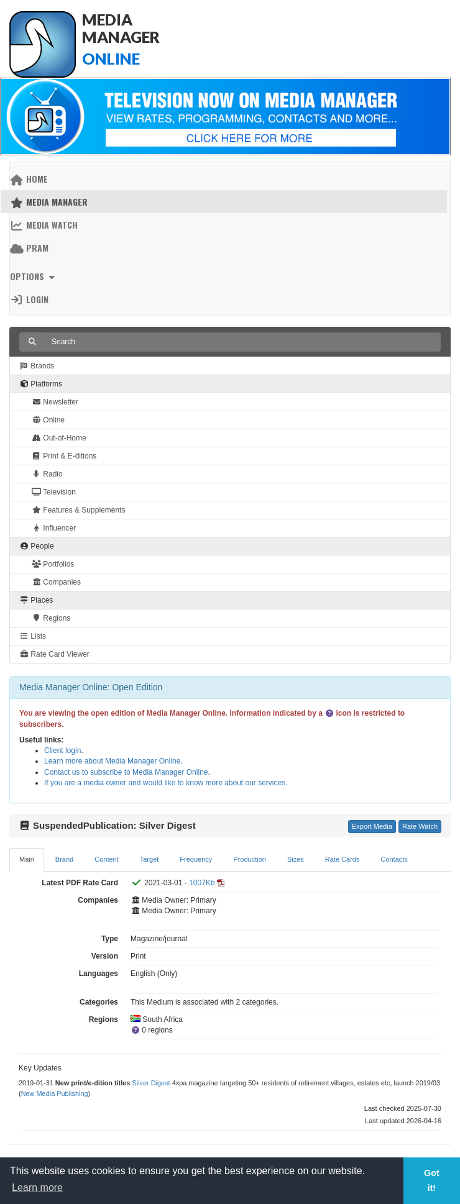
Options (34, 276)
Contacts (393, 859)
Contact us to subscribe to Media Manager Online (126, 772)
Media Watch (44, 224)
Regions (51, 618)
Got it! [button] (431, 1180)
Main (26, 859)
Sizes (295, 859)
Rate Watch (420, 826)
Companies (56, 582)
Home (29, 178)
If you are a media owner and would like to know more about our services (164, 782)
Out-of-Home (59, 438)
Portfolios (53, 564)
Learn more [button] (37, 1187)
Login (29, 299)
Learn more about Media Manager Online (112, 761)
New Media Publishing (54, 1093)
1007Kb (201, 882)
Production (249, 859)
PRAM (29, 247)
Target (149, 859)
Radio (47, 474)
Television (54, 492)
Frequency (196, 859)
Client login (62, 750)
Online (48, 420)
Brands (36, 366)
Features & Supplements (78, 510)
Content (106, 859)
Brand (64, 859)
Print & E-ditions (64, 456)
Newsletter (55, 402)
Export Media (372, 826)
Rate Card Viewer (54, 654)
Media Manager (49, 201)
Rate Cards (342, 859)
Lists (32, 636)
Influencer (54, 528)
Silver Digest (151, 1083)
